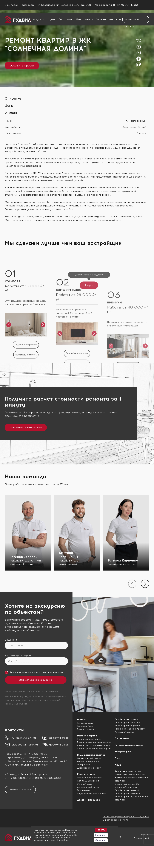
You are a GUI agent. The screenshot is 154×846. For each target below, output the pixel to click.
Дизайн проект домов (126, 719)
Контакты (115, 19)
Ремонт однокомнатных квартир (94, 742)
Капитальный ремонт (88, 761)
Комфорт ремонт (86, 723)
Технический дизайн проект (130, 729)
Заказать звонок (20, 789)
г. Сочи (9, 764)
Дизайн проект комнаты (127, 793)
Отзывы (101, 19)
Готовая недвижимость (129, 745)
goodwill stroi (58, 737)
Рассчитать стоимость (26, 427)
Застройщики (123, 751)
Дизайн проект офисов (127, 725)
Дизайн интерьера (88, 799)
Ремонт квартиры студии (128, 771)
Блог (79, 19)
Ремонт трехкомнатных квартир (94, 748)
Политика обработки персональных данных (126, 816)
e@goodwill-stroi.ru (25, 744)
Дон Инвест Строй (134, 127)
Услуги (37, 19)
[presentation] (132, 584)
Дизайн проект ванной (127, 790)
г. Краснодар (13, 757)
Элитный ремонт (85, 784)
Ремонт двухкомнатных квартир (94, 745)
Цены (52, 19)
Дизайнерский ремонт (89, 768)
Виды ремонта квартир (91, 754)
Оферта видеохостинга (115, 820)
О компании (122, 738)
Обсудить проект (22, 65)
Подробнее (63, 840)
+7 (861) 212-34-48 (24, 737)
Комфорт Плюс (85, 726)
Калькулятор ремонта (132, 20)
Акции (89, 19)
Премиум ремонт (86, 729)
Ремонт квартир (87, 735)
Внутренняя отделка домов (91, 793)
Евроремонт (83, 764)
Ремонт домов (86, 774)
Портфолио (66, 19)
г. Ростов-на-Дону (16, 761)
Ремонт (81, 719)
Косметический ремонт (89, 758)
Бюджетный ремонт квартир (130, 774)
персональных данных (54, 672)
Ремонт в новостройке (89, 739)
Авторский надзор (124, 732)
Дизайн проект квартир (127, 722)
